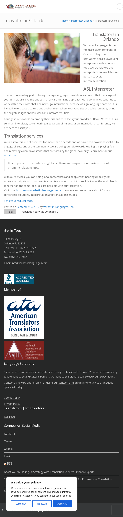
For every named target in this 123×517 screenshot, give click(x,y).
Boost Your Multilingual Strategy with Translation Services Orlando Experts (49, 472)
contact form (66, 382)
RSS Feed (9, 416)
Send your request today (18, 201)
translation (10, 155)
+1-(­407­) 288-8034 (23, 252)
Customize (21, 503)
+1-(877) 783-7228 (26, 248)
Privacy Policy (12, 403)
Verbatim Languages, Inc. (58, 207)
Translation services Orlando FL (39, 211)
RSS (9, 463)
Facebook (9, 434)
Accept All (63, 503)
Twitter (8, 441)
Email (7, 456)
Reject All (42, 503)
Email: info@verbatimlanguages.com (25, 263)
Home (65, 20)
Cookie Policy (12, 397)
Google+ (9, 449)
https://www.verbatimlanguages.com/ (38, 190)
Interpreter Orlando (81, 20)
